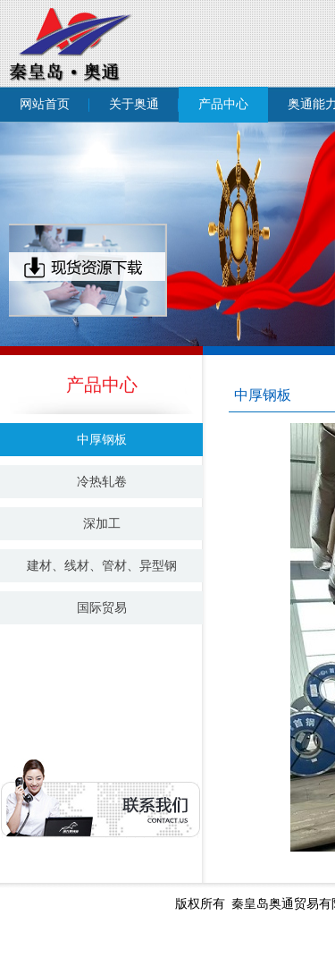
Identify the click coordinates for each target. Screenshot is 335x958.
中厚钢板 (102, 439)
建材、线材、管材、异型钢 (102, 565)
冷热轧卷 (102, 481)
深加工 (102, 523)
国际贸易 (102, 608)
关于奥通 (134, 104)
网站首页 (45, 104)
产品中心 (223, 104)
